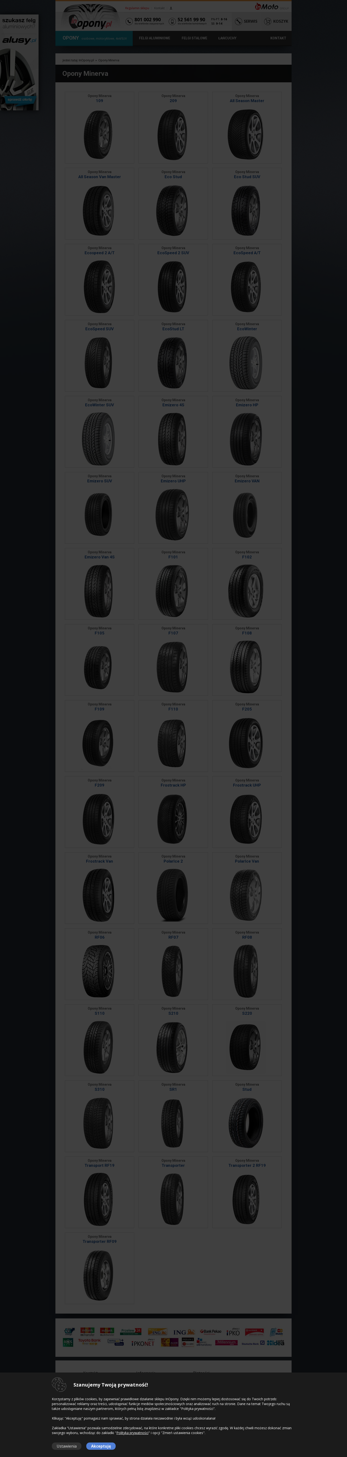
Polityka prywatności (132, 1432)
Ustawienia (67, 1446)
